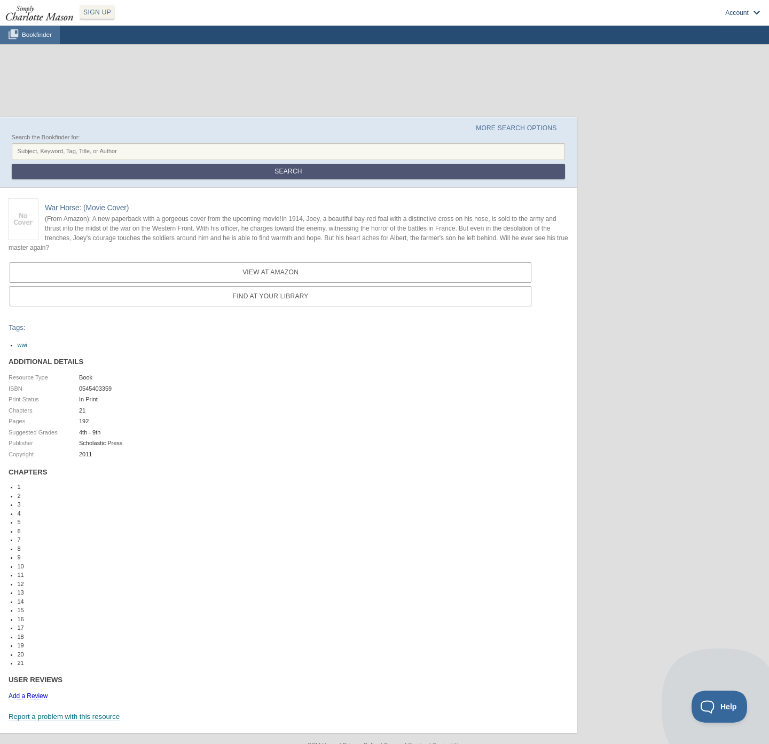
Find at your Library (271, 296)
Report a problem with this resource (64, 717)
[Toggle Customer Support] (720, 707)
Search (288, 171)
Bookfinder (37, 34)
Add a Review (28, 696)
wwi (22, 345)
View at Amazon (270, 272)
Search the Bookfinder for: (46, 137)
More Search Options (516, 128)
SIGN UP (97, 12)
